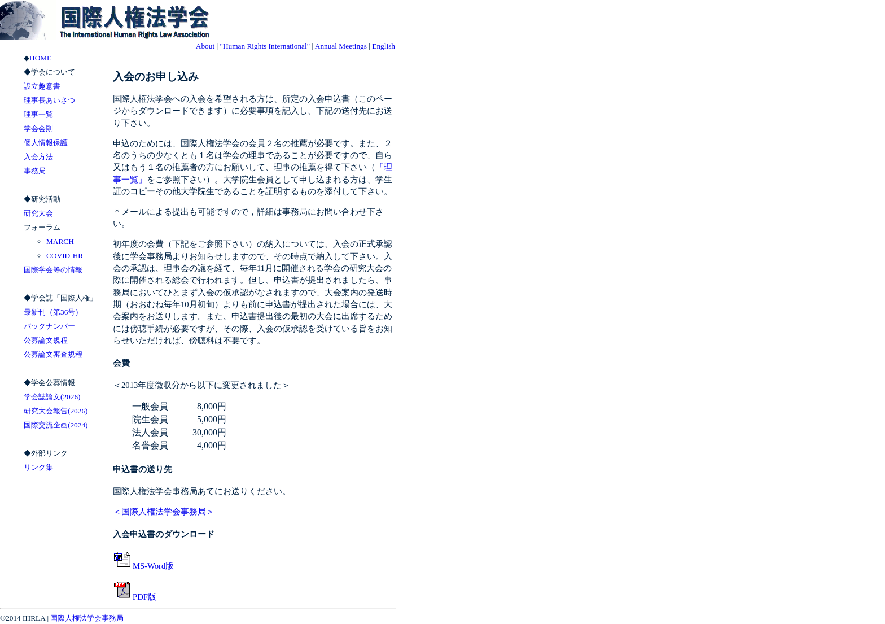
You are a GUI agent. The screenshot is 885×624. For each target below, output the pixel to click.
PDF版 (134, 596)
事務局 (35, 171)
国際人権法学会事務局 (87, 618)
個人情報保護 (46, 142)
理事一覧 (38, 114)
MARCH (60, 241)
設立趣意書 (42, 86)
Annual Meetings (341, 46)
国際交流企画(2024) (56, 425)
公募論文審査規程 (53, 354)
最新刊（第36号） (53, 312)
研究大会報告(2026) (56, 411)
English (383, 46)
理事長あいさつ (49, 100)
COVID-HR (64, 255)
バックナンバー (49, 326)
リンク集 (38, 467)
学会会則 (38, 128)
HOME (40, 58)
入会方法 (38, 156)
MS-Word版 (143, 565)
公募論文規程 (46, 340)
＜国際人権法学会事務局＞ (163, 511)
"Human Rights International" (265, 46)
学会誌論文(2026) (52, 396)
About (205, 46)
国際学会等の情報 (53, 269)
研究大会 (38, 213)
